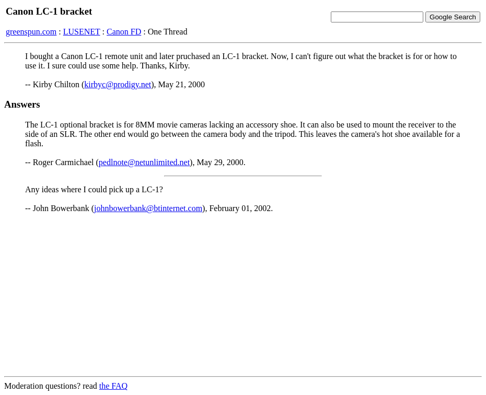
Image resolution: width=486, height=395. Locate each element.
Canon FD (124, 31)
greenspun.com (31, 31)
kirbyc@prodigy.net (117, 84)
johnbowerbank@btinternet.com (148, 208)
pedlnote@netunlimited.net (144, 162)
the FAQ (113, 385)
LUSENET (81, 31)
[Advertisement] (243, 295)
